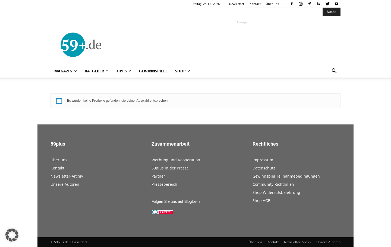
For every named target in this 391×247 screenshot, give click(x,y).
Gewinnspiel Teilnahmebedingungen (286, 176)
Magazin (65, 70)
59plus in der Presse (170, 168)
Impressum (263, 159)
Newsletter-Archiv (67, 176)
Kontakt (255, 4)
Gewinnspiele (153, 70)
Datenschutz (264, 168)
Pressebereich (164, 184)
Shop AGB (261, 200)
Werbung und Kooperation (176, 159)
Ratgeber (96, 70)
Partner (158, 176)
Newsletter (236, 4)
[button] (333, 71)
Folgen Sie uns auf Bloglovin (176, 201)
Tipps (123, 70)
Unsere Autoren (65, 184)
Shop (182, 70)
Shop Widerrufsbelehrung (276, 192)
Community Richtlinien (273, 184)
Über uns (272, 4)
